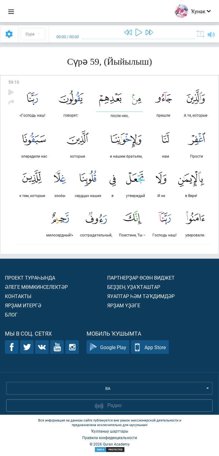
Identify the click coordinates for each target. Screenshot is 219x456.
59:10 (13, 82)
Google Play (108, 347)
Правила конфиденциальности (109, 437)
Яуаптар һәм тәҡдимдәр (141, 296)
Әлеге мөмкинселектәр (36, 287)
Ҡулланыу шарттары (109, 431)
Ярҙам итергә (23, 305)
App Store (150, 347)
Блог (11, 314)
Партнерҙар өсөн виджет (141, 277)
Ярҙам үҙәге (123, 305)
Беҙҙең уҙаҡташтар (133, 287)
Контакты (18, 296)
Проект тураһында (30, 277)
